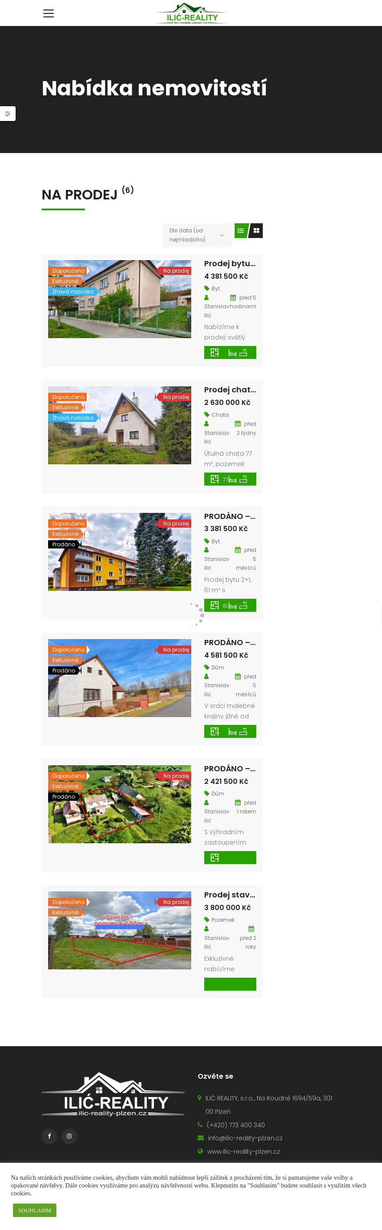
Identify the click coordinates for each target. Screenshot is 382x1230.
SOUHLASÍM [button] (34, 1210)
